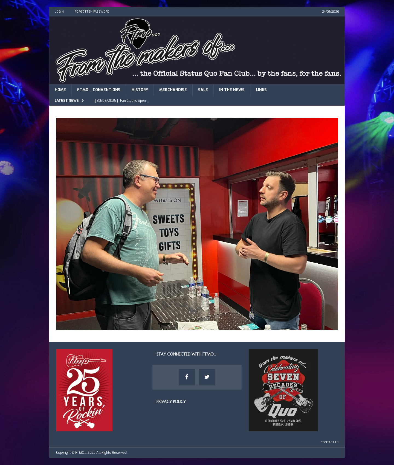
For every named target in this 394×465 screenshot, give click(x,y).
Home (60, 89)
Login (59, 12)
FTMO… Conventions (98, 89)
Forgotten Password (92, 12)
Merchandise (173, 89)
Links (261, 89)
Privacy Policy (171, 401)
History (140, 89)
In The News (232, 89)
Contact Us (330, 442)
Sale (203, 89)
